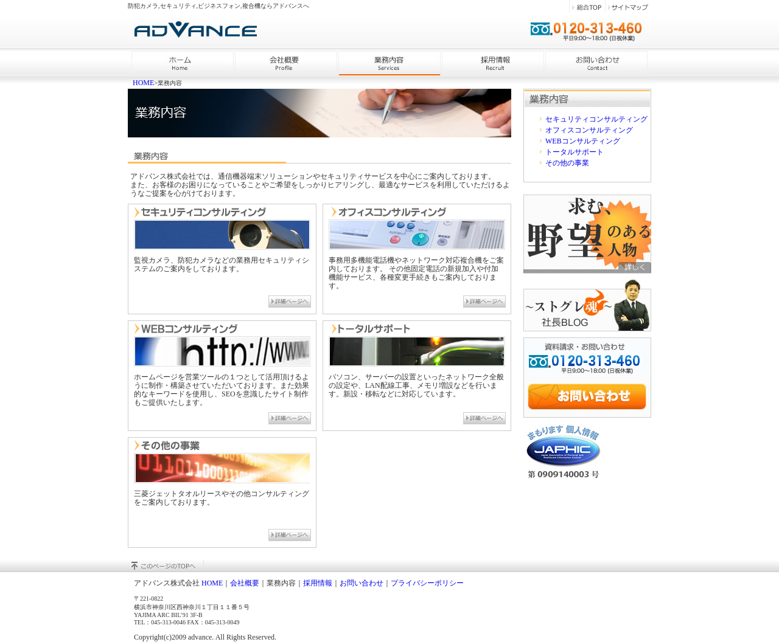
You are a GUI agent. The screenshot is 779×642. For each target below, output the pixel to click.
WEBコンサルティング (582, 141)
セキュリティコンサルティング (596, 119)
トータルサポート (574, 152)
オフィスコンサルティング (589, 130)
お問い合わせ (361, 583)
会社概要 (244, 583)
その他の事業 (567, 163)
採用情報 (317, 583)
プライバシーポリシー (427, 583)
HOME (143, 82)
